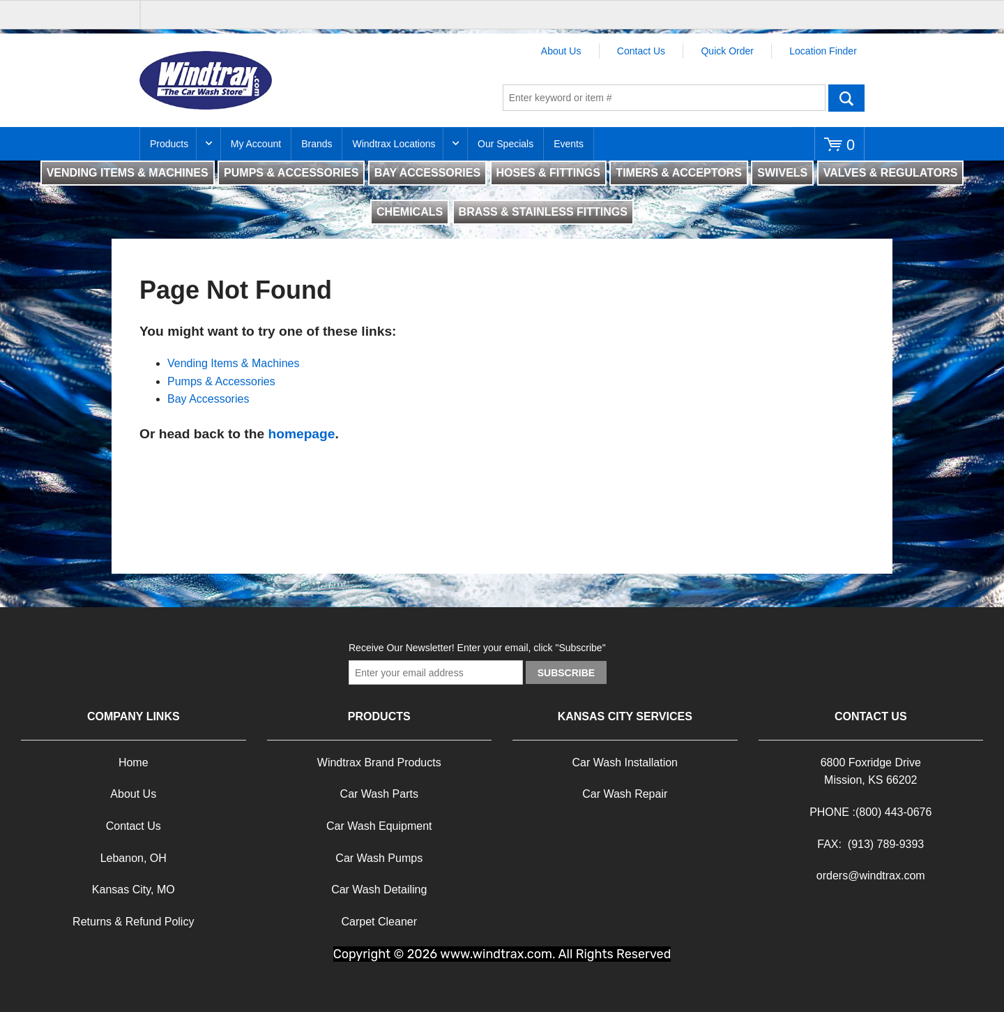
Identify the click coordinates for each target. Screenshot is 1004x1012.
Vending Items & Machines (233, 363)
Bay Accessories (208, 399)
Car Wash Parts (379, 794)
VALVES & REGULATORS (890, 173)
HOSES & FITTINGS (548, 173)
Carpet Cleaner (380, 922)
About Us (561, 51)
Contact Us (641, 51)
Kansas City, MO (133, 889)
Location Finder (823, 51)
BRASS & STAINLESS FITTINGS (543, 212)
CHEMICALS (409, 212)
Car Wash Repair (624, 794)
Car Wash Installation (625, 762)
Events (569, 143)
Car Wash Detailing (379, 889)
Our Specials (505, 143)
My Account (256, 143)
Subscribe (566, 672)
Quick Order (727, 51)
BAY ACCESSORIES (427, 173)
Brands (316, 143)
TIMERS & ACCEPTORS (678, 173)
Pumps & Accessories (221, 381)
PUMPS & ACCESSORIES (291, 173)
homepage (301, 433)
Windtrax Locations (393, 143)
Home (134, 762)
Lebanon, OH (133, 858)
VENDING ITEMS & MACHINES (127, 173)
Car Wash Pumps (379, 858)
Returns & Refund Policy (133, 922)
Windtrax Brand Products (379, 762)
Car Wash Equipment (379, 826)
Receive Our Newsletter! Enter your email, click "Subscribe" (477, 647)
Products (169, 143)
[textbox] (664, 97)
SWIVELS (782, 173)
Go (846, 97)
